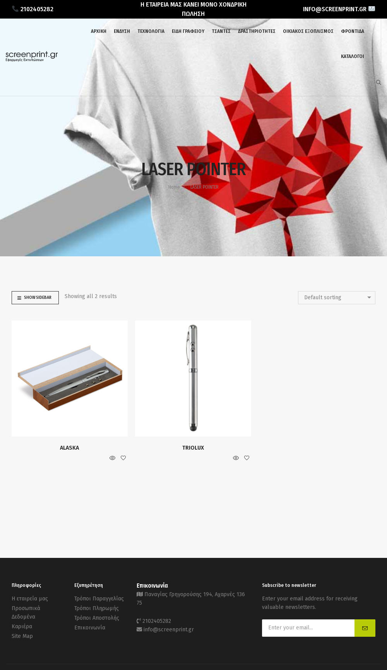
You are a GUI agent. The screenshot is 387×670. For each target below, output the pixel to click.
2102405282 (156, 621)
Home (174, 187)
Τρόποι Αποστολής (96, 618)
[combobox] (336, 297)
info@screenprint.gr (169, 629)
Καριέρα (22, 626)
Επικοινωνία (89, 627)
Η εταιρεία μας (30, 598)
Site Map (22, 636)
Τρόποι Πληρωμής (96, 608)
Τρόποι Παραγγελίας (99, 598)
